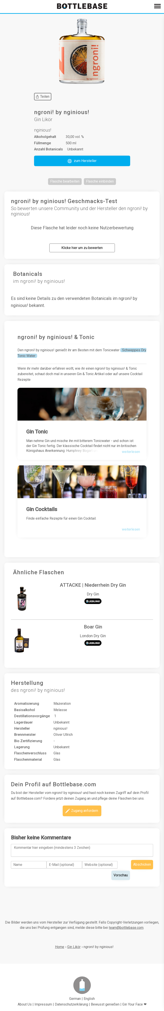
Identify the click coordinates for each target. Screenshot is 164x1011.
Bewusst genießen (105, 1004)
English (89, 999)
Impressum (43, 1004)
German (75, 999)
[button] (82, 161)
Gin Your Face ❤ (134, 1004)
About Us (25, 1004)
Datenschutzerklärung (71, 1004)
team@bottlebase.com (126, 928)
